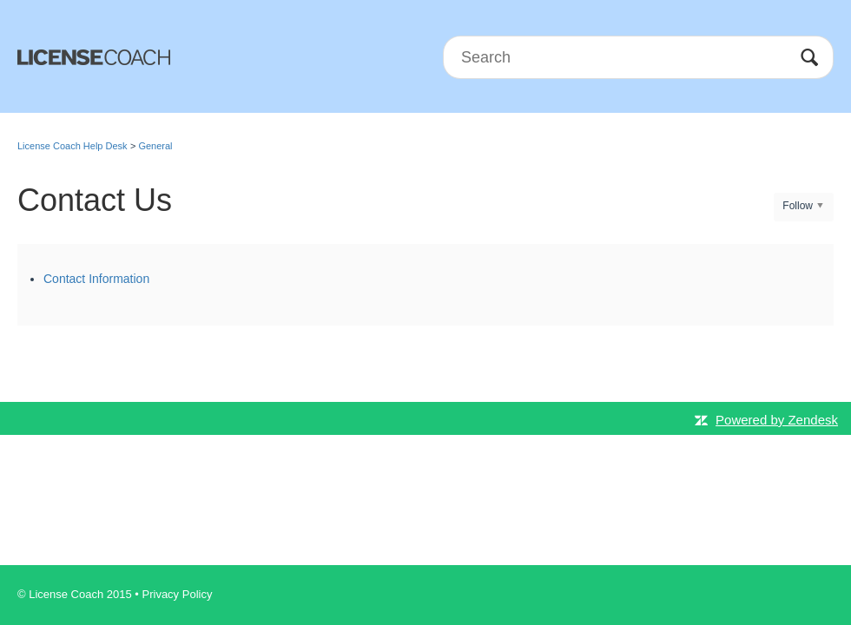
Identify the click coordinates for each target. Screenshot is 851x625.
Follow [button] (797, 206)
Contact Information (96, 279)
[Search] (638, 57)
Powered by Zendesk (777, 419)
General (155, 146)
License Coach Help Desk (72, 146)
